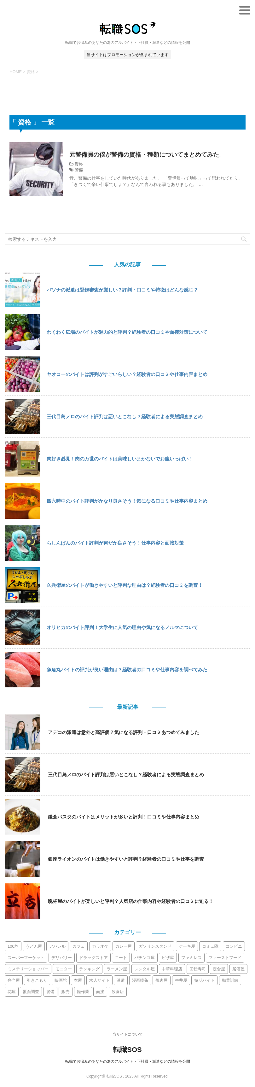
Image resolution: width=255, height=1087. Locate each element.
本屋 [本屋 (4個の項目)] (78, 980)
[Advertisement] (127, 93)
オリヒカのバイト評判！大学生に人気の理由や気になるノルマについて (122, 627)
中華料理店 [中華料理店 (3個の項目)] (172, 969)
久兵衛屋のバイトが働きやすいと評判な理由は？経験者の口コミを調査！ (125, 585)
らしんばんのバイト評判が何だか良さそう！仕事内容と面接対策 (115, 543)
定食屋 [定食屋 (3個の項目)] (219, 969)
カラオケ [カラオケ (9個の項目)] (100, 946)
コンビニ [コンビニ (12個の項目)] (234, 946)
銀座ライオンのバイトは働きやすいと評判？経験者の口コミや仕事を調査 (126, 859)
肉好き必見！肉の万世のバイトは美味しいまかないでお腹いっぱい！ (120, 458)
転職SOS (127, 1050)
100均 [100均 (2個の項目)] (13, 946)
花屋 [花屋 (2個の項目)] (12, 991)
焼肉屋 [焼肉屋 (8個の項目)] (161, 980)
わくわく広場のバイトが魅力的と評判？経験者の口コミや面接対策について (127, 332)
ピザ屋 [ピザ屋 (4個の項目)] (168, 957)
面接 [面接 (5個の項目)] (100, 991)
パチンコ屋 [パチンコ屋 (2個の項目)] (144, 957)
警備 (79, 169)
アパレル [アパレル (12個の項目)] (57, 946)
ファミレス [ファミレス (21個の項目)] (191, 957)
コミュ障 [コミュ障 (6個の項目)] (210, 946)
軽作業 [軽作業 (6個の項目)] (83, 991)
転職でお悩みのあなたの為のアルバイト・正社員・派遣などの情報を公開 (127, 1061)
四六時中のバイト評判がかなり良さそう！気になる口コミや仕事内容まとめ (127, 501)
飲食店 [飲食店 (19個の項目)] (118, 991)
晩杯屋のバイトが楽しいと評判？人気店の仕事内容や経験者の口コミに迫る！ (130, 901)
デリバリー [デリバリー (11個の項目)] (61, 957)
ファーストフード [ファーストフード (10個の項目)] (225, 957)
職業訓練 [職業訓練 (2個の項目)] (230, 980)
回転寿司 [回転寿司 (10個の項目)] (197, 969)
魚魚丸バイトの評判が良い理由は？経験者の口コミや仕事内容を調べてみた (127, 669)
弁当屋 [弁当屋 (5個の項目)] (14, 980)
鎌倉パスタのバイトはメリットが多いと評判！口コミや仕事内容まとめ (123, 816)
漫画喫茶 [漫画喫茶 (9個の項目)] (140, 980)
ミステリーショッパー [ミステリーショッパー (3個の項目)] (28, 969)
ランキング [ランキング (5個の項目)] (89, 969)
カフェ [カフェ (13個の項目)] (78, 946)
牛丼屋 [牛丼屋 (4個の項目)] (181, 980)
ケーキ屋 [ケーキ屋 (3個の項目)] (187, 946)
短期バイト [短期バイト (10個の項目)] (204, 980)
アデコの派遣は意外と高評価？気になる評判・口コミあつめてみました (123, 732)
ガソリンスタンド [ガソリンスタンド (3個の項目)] (155, 946)
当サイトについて (128, 1034)
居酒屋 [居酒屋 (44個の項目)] (238, 969)
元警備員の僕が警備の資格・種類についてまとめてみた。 (151, 154)
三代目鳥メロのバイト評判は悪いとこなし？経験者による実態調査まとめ (125, 416)
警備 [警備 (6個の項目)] (50, 991)
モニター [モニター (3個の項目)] (63, 969)
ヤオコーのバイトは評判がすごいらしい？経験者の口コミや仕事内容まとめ (127, 374)
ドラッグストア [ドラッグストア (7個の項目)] (93, 957)
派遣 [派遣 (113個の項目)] (121, 980)
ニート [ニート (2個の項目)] (121, 957)
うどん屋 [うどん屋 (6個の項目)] (34, 946)
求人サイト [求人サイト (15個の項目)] (99, 980)
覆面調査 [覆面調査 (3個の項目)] (31, 991)
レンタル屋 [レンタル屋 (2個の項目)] (144, 969)
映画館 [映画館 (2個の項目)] (61, 980)
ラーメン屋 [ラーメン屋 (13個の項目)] (117, 969)
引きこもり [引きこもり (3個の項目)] (37, 980)
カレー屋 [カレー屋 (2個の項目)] (123, 946)
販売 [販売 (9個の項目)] (65, 991)
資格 (79, 164)
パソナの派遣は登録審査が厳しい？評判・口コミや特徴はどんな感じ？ (122, 289)
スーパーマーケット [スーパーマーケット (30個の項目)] (26, 957)
